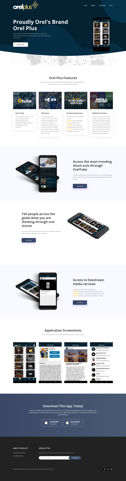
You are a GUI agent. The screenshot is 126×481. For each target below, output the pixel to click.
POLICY (111, 5)
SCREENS (93, 5)
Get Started (75, 457)
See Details (80, 186)
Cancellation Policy (18, 456)
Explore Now (20, 44)
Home (85, 5)
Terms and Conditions (19, 453)
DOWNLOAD (102, 5)
